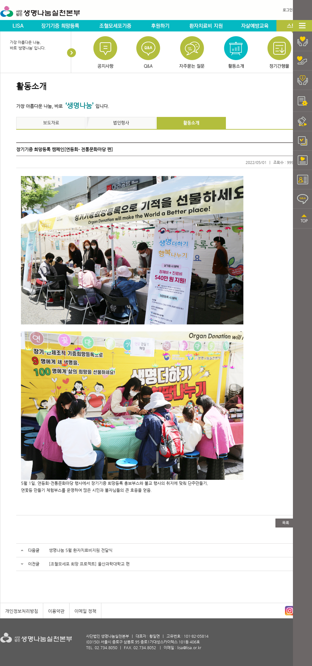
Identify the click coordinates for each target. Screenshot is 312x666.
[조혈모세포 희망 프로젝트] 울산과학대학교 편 (89, 563)
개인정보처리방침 (21, 611)
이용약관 (56, 611)
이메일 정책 (85, 611)
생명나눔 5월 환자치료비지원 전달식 (80, 550)
